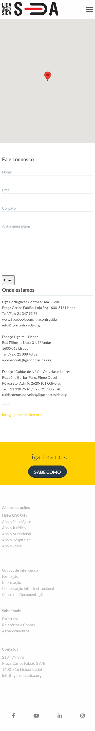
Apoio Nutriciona (16, 533)
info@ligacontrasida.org (22, 414)
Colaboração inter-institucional (28, 588)
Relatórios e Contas (18, 625)
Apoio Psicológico (16, 521)
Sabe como (47, 472)
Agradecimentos (15, 631)
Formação (10, 576)
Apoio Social (12, 546)
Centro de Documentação (23, 594)
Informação (11, 582)
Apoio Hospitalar (16, 540)
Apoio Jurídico (14, 527)
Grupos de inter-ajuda (20, 570)
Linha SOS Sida (14, 515)
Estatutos (10, 618)
